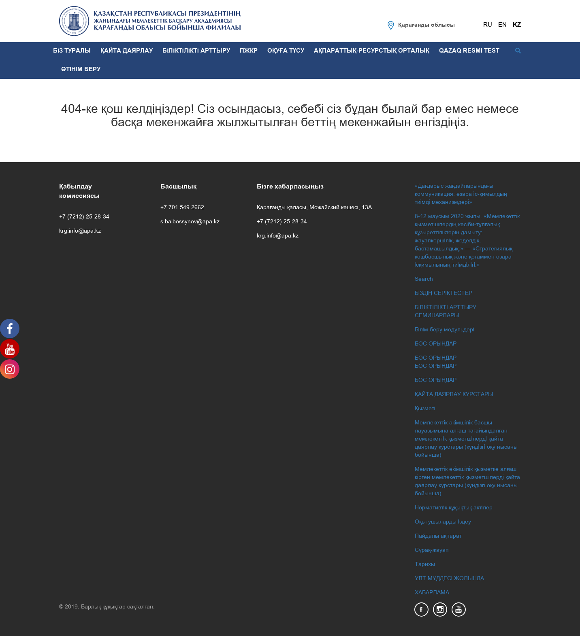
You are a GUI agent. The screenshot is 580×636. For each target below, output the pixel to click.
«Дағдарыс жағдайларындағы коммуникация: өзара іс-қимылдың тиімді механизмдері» (461, 194)
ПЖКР (249, 51)
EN (502, 25)
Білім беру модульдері (444, 330)
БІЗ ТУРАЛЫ (72, 51)
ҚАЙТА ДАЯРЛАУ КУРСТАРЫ (454, 394)
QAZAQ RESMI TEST (469, 51)
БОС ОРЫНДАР (435, 344)
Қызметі (425, 408)
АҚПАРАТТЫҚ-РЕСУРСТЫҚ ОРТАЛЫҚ (371, 51)
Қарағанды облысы (426, 25)
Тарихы (425, 564)
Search (424, 279)
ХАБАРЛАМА (432, 593)
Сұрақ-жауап (432, 550)
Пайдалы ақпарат (438, 536)
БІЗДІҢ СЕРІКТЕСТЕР (444, 293)
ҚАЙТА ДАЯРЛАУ (126, 51)
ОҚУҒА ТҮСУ (285, 51)
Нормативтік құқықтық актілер (454, 508)
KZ (517, 25)
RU (487, 25)
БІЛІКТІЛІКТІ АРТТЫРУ (196, 51)
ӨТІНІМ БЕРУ (80, 69)
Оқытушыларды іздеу (443, 522)
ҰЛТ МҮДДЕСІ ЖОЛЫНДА (449, 578)
